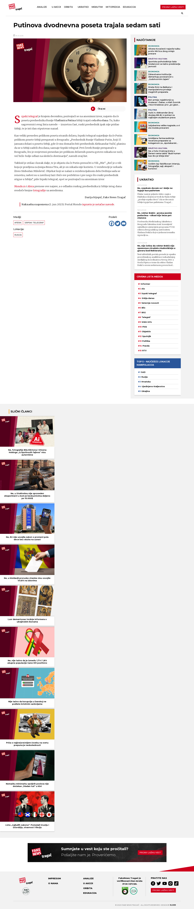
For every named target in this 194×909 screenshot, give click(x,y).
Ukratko (83, 7)
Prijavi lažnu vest (150, 852)
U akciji (56, 7)
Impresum (54, 878)
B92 (144, 312)
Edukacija (129, 7)
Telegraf (146, 317)
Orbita (68, 7)
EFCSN (133, 884)
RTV (144, 350)
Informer (145, 284)
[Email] (123, 223)
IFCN (125, 884)
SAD (143, 372)
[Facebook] (111, 223)
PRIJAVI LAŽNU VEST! (173, 7)
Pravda (146, 346)
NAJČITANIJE (146, 40)
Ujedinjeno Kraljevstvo (153, 386)
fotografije (39, 190)
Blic (143, 308)
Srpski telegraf (29, 116)
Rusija (18, 235)
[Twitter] (117, 223)
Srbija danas (148, 298)
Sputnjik (146, 336)
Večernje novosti (150, 303)
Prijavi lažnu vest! (163, 890)
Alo (143, 289)
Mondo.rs (20, 186)
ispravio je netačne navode (98, 204)
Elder (173, 905)
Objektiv (146, 331)
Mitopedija (113, 7)
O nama (53, 883)
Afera (31, 186)
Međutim (97, 7)
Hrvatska (146, 381)
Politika (146, 341)
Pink (144, 327)
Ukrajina (145, 391)
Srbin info (147, 322)
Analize (42, 7)
